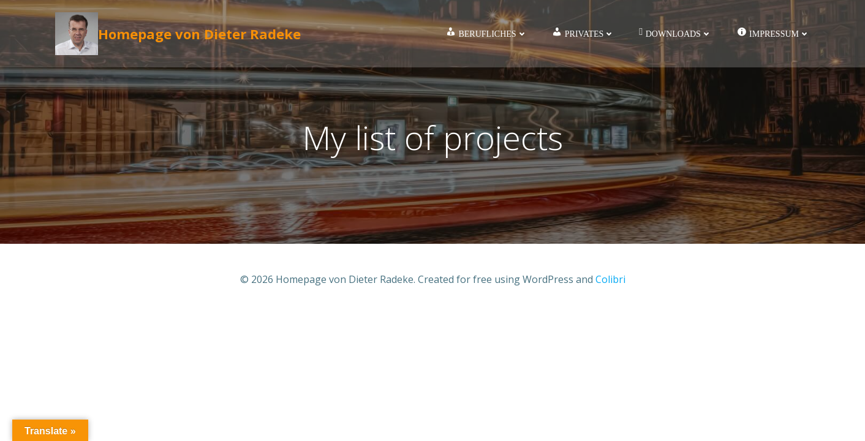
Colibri (610, 279)
